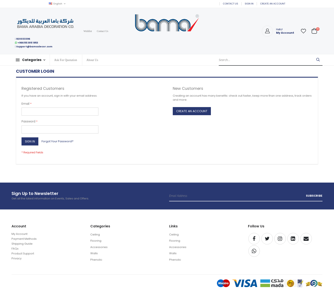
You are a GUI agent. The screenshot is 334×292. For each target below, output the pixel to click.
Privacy (17, 258)
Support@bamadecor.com (33, 46)
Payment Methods (24, 239)
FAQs (15, 249)
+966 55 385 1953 (26, 42)
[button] (303, 31)
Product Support (23, 253)
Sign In (249, 3)
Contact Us (230, 3)
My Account (19, 234)
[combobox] (270, 60)
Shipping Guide (22, 244)
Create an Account (272, 3)
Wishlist (88, 31)
